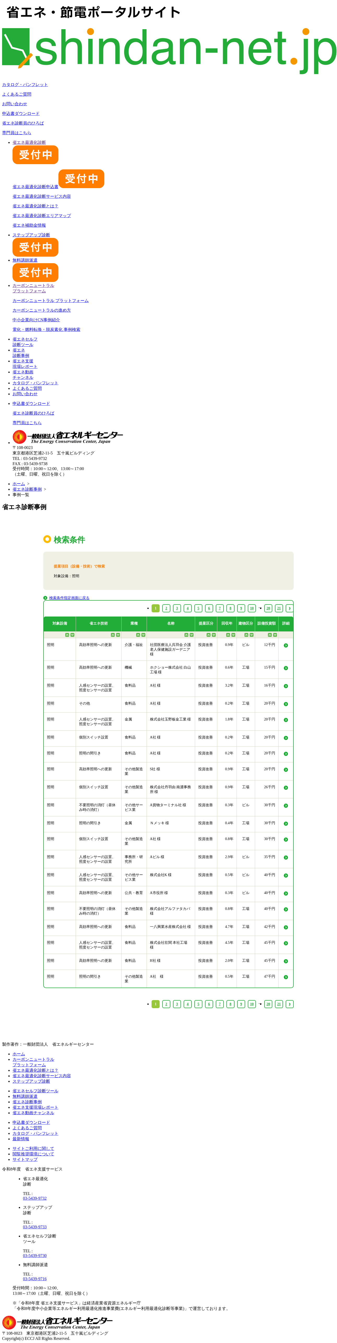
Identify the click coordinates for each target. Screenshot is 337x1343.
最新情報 (21, 1139)
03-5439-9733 (35, 1227)
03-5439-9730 (35, 1255)
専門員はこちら (16, 133)
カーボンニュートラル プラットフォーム (51, 300)
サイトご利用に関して (33, 1148)
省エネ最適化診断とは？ (35, 206)
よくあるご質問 (16, 94)
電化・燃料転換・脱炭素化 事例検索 (46, 329)
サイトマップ (25, 1159)
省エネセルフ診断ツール (35, 1091)
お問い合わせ (14, 104)
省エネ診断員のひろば (23, 123)
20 (268, 1004)
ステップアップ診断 (31, 1081)
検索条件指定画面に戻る (69, 598)
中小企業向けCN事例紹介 (36, 320)
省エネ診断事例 (27, 489)
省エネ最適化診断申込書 (58, 186)
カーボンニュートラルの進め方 (42, 310)
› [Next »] (289, 1004)
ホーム (19, 484)
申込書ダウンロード (21, 113)
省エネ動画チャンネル (33, 1113)
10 (252, 1004)
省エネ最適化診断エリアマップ (42, 215)
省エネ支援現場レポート (35, 1107)
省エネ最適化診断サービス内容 (42, 196)
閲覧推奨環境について (33, 1154)
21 (279, 1004)
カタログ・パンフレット (25, 84)
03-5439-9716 (35, 1279)
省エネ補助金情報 (29, 225)
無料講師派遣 (25, 1096)
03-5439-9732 (35, 1198)
